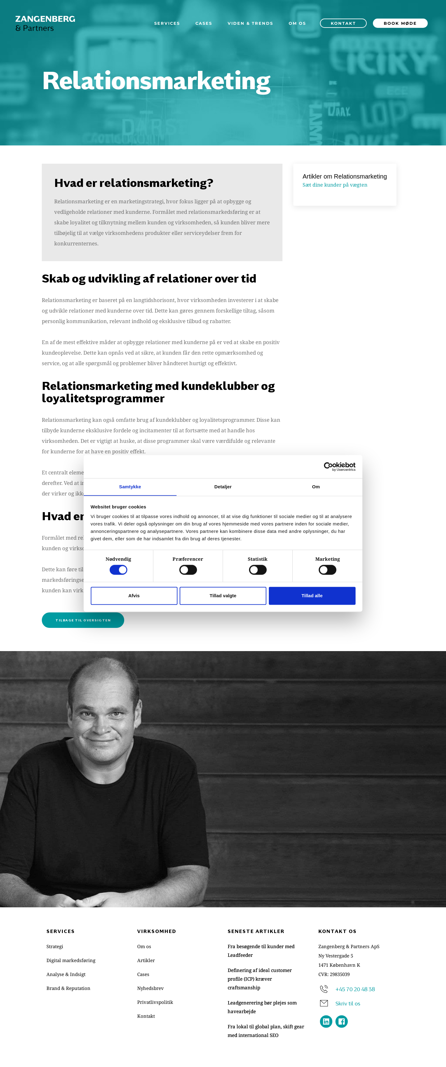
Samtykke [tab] (130, 486)
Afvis (134, 595)
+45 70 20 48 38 (355, 989)
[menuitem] (167, 23)
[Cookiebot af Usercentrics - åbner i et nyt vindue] (328, 466)
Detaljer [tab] (223, 486)
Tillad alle (311, 595)
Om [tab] (316, 486)
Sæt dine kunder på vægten (335, 184)
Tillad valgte (223, 595)
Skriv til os (347, 1003)
